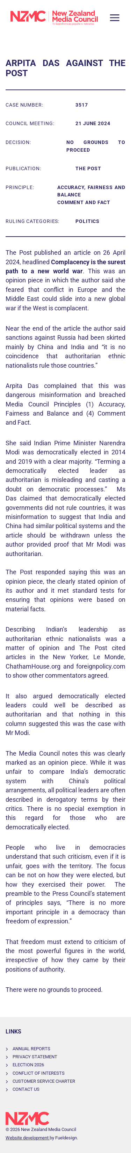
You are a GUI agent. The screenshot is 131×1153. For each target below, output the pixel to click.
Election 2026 (28, 1064)
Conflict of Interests (39, 1073)
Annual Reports (31, 1048)
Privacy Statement (35, 1056)
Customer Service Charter (44, 1081)
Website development (28, 1137)
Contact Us (26, 1089)
